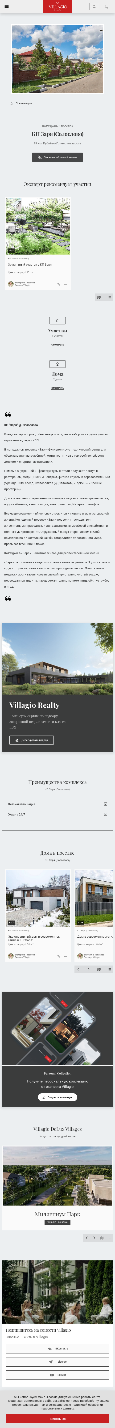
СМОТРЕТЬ (57, 344)
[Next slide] (88, 969)
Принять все (57, 1418)
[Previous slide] (78, 969)
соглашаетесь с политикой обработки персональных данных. (72, 1406)
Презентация (19, 103)
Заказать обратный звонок (57, 157)
